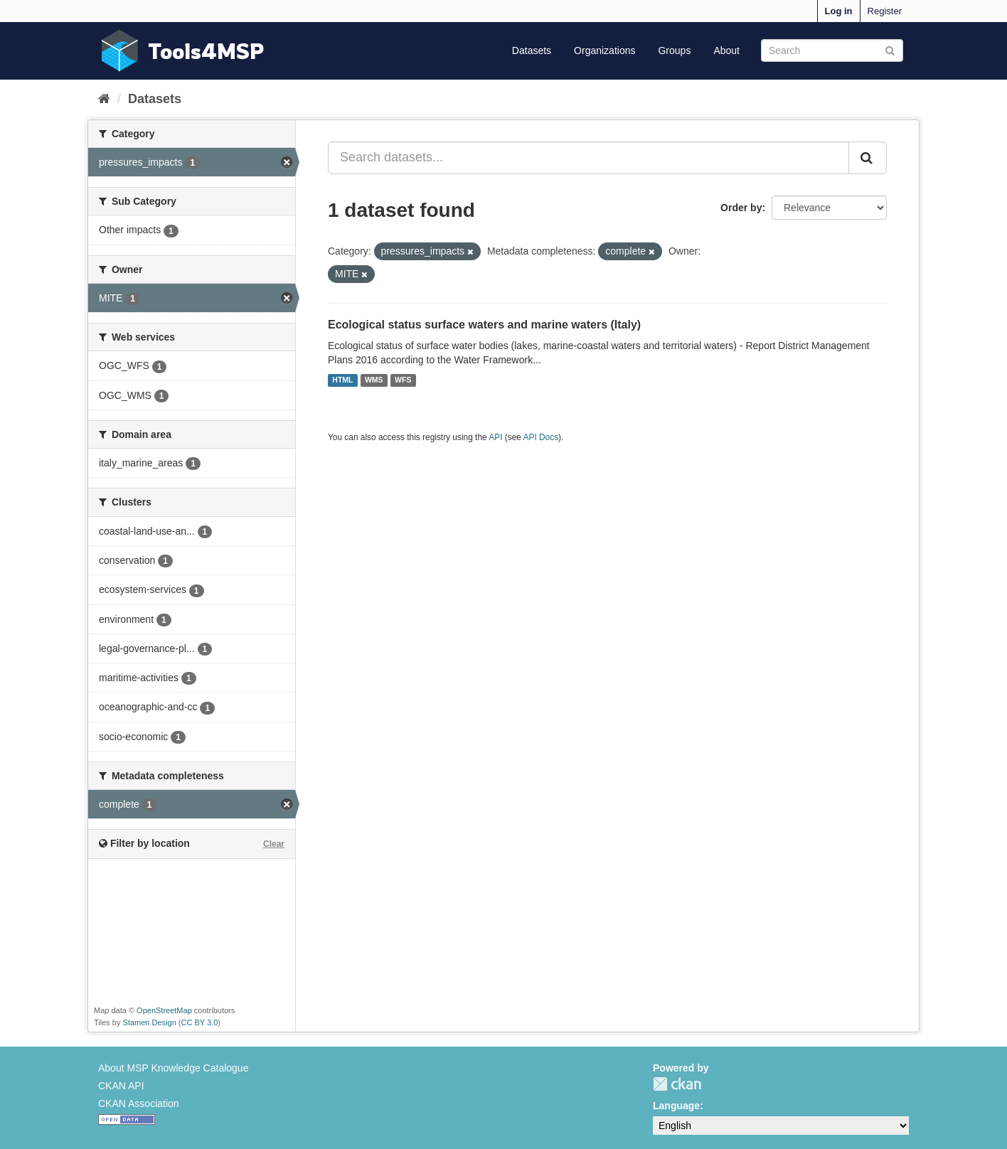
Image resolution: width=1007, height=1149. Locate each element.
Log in (839, 11)
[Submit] (890, 49)
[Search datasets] (832, 50)
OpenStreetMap (164, 1010)
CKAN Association (138, 1103)
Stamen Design (149, 1022)
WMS (374, 380)
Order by (741, 207)
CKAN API (121, 1085)
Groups (674, 50)
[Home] (104, 99)
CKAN (677, 1083)
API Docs (541, 437)
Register (885, 11)
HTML (342, 380)
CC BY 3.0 (199, 1022)
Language (676, 1105)
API (495, 437)
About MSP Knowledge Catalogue (173, 1068)
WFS (403, 380)
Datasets (531, 50)
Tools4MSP (206, 51)
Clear (273, 844)
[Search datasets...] (588, 157)
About (726, 50)
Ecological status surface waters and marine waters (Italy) (484, 325)
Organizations (604, 50)
